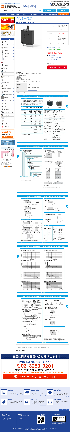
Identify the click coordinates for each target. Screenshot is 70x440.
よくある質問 (34, 14)
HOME (5, 14)
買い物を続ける (52, 55)
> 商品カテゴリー (5, 417)
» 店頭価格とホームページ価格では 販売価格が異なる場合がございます (54, 53)
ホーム (17, 17)
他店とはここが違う (15, 14)
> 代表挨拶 (20, 417)
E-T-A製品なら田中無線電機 (25, 19)
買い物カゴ (63, 14)
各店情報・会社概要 (53, 14)
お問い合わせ (54, 428)
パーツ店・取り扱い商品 (25, 18)
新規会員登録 (20, 428)
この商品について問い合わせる (55, 57)
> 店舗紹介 (20, 418)
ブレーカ (22, 17)
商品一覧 (24, 14)
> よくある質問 (5, 419)
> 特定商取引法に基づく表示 (23, 415)
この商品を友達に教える (53, 59)
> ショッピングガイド (6, 418)
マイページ (28, 428)
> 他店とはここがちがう (7, 415)
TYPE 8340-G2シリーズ (32, 90)
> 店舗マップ (20, 419)
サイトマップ (35, 428)
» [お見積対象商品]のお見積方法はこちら (55, 49)
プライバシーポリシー (45, 428)
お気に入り (50, 64)
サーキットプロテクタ (29, 17)
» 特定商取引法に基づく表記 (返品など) (55, 47)
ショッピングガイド (43, 14)
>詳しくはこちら (20, 394)
